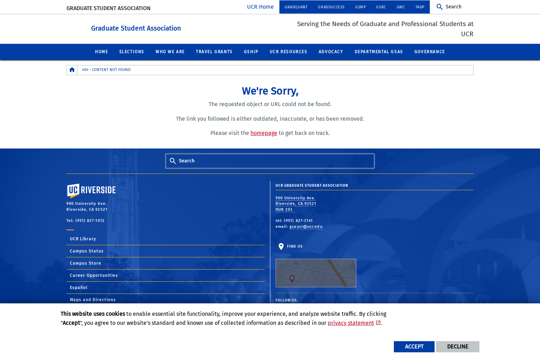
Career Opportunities (94, 275)
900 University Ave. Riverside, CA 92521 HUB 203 (296, 203)
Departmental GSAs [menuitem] (379, 51)
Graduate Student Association (108, 8)
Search (453, 7)
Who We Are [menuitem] (170, 51)
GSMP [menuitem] (360, 7)
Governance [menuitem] (429, 51)
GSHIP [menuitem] (251, 51)
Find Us (316, 265)
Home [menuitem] (101, 51)
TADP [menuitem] (419, 7)
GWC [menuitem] (401, 7)
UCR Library (83, 238)
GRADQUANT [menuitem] (296, 7)
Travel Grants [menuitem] (214, 51)
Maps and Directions (93, 299)
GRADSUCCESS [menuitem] (331, 7)
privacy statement (351, 323)
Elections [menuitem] (131, 51)
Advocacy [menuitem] (331, 51)
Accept (414, 346)
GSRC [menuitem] (381, 7)
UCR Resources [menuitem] (289, 51)
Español (79, 287)
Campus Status (87, 250)
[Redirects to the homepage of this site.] (72, 69)
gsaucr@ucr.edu (305, 226)
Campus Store (85, 262)
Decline (457, 346)
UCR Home (260, 6)
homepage (264, 132)
